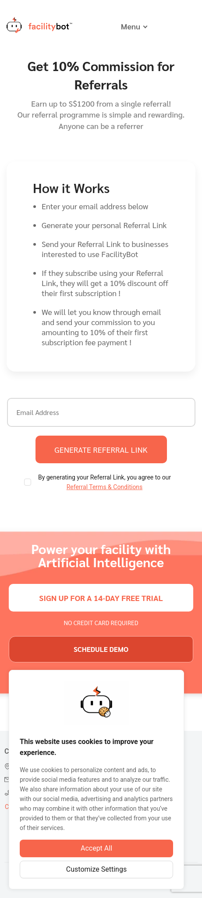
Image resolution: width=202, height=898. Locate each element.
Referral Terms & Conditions (105, 486)
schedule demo (101, 649)
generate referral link (100, 449)
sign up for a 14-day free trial (101, 598)
